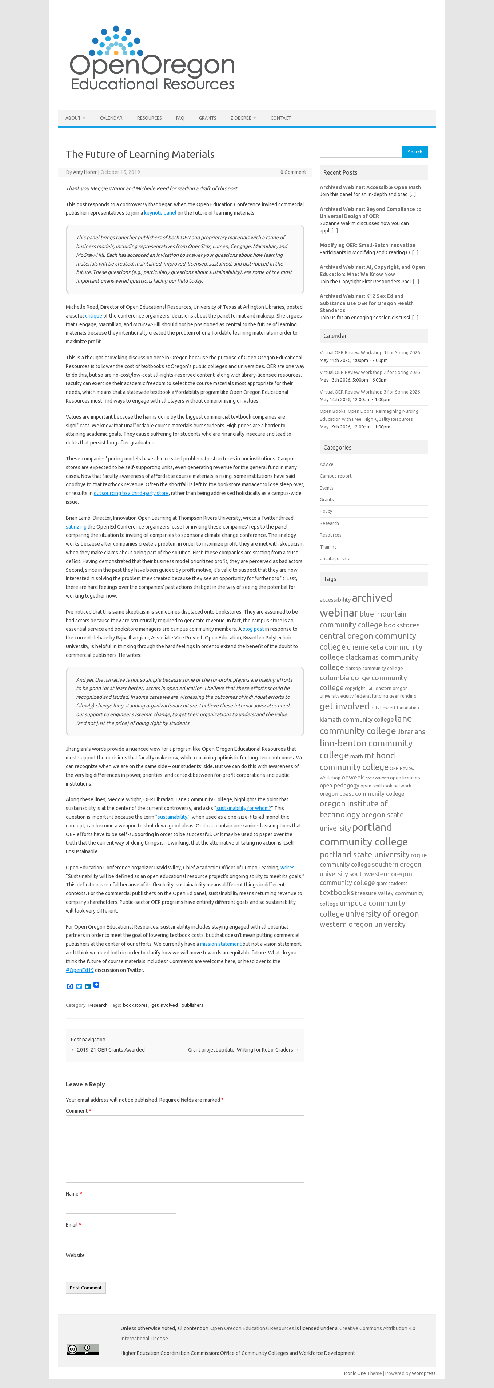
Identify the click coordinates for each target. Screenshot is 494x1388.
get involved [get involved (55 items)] (345, 706)
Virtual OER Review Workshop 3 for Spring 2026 (370, 391)
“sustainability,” (173, 817)
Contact (281, 118)
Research (98, 1005)
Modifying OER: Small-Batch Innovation (367, 245)
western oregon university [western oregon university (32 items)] (363, 924)
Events (327, 487)
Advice (327, 464)
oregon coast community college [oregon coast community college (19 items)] (362, 793)
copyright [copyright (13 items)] (355, 688)
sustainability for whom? (243, 808)
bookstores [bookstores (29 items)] (401, 625)
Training (328, 546)
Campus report (336, 475)
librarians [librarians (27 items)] (411, 731)
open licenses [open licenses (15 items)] (405, 778)
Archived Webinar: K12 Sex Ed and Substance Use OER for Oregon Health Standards (367, 303)
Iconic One (355, 1373)
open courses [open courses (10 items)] (377, 778)
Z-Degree (241, 118)
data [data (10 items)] (370, 688)
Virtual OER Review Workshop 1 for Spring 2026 (370, 352)
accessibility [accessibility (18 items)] (335, 600)
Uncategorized (335, 558)
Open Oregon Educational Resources (252, 1328)
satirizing (76, 527)
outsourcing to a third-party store (131, 493)
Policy (326, 511)
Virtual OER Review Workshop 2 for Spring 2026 (370, 372)
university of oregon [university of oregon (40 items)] (382, 913)
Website (75, 1255)
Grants (207, 118)
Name (74, 1194)
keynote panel (160, 213)
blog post (253, 629)
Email (73, 1225)
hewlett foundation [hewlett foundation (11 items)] (399, 707)
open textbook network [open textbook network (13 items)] (385, 785)
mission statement (221, 944)
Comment (78, 1111)
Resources (149, 118)
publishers (192, 1005)
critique (93, 316)
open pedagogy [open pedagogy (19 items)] (339, 785)
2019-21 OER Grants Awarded (108, 1050)
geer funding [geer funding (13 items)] (403, 695)
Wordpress (423, 1373)
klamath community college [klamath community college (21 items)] (357, 719)
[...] (412, 194)
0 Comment (293, 172)
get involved (164, 1005)
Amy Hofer (85, 172)
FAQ (180, 118)
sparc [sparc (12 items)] (381, 883)
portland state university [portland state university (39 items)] (365, 854)
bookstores (135, 1005)
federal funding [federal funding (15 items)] (371, 696)
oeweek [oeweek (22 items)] (353, 777)
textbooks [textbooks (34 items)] (337, 892)
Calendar (111, 118)
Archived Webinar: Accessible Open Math (370, 187)
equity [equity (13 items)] (347, 695)
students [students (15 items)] (398, 883)
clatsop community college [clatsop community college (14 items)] (374, 668)
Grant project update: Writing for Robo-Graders (243, 1050)
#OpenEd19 (80, 970)
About (73, 118)
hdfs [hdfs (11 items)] (375, 707)
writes (287, 867)
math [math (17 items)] (356, 756)
